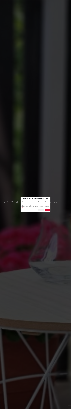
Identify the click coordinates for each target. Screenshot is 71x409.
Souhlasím (47, 209)
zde (22, 207)
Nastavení (23, 209)
